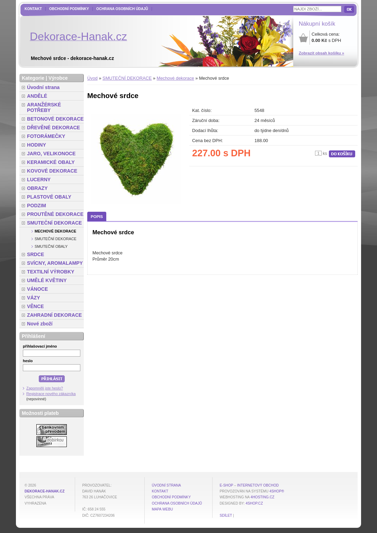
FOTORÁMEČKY (46, 136)
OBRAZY (37, 188)
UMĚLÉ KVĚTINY (47, 280)
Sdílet (225, 515)
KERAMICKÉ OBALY (51, 162)
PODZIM (36, 205)
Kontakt (33, 9)
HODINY (36, 145)
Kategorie (33, 78)
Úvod (92, 78)
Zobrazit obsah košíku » (321, 53)
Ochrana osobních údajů (122, 9)
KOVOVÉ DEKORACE (52, 171)
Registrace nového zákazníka (51, 394)
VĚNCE (35, 306)
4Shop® (276, 491)
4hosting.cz (263, 497)
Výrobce (58, 78)
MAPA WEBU (162, 509)
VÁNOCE (37, 289)
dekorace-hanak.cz (44, 491)
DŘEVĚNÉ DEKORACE (53, 127)
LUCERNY (39, 179)
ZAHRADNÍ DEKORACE (54, 315)
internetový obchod (258, 485)
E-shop (226, 485)
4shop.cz (254, 503)
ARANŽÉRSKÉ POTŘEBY (44, 107)
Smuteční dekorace (56, 239)
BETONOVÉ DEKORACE (55, 119)
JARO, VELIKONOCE (51, 153)
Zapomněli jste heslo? (44, 388)
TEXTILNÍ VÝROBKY (50, 271)
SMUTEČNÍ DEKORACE (127, 78)
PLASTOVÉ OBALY (49, 197)
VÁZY (33, 297)
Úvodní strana (43, 87)
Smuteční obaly (51, 246)
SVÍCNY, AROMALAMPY (55, 263)
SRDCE (35, 254)
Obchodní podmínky (69, 9)
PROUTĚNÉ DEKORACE (55, 214)
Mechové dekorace (175, 78)
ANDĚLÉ (37, 96)
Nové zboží (40, 323)
